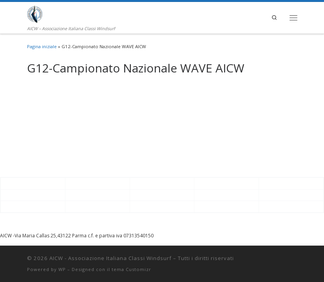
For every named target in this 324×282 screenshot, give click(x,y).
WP (62, 269)
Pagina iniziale (42, 46)
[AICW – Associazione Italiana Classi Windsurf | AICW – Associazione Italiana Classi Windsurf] (35, 13)
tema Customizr (131, 269)
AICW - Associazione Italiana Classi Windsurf (110, 258)
